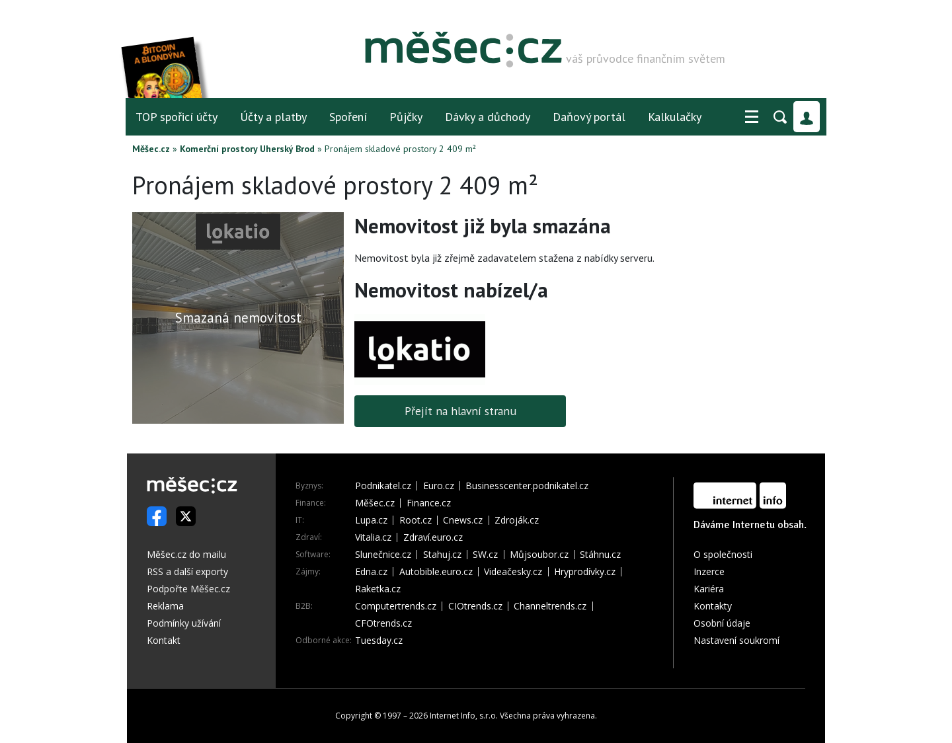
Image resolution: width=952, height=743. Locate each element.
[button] (752, 117)
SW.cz (485, 554)
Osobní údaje (722, 623)
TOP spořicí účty (177, 116)
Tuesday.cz (379, 640)
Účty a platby (273, 116)
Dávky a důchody (487, 116)
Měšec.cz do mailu (186, 554)
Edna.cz (371, 571)
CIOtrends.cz (475, 606)
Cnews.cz (463, 520)
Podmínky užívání (184, 623)
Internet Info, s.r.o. (464, 715)
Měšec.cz (151, 149)
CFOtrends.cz (383, 623)
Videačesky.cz (513, 571)
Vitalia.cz (373, 537)
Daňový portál (589, 116)
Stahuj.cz (442, 554)
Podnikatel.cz (383, 485)
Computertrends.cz (395, 606)
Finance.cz (429, 503)
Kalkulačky (674, 116)
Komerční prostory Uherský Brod (247, 149)
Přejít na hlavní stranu (460, 410)
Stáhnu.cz (600, 554)
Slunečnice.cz (383, 554)
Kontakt (163, 640)
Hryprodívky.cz (584, 571)
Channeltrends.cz (550, 606)
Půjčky (405, 116)
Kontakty (713, 606)
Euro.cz (438, 485)
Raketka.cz (378, 589)
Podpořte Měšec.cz (188, 588)
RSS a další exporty (187, 571)
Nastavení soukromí (736, 640)
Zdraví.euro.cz (433, 537)
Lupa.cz (371, 520)
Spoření (348, 116)
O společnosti (723, 554)
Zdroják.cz (517, 520)
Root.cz (415, 520)
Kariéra (709, 588)
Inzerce (709, 571)
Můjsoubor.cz (539, 554)
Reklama (165, 606)
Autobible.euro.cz (436, 571)
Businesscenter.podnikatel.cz (526, 485)
